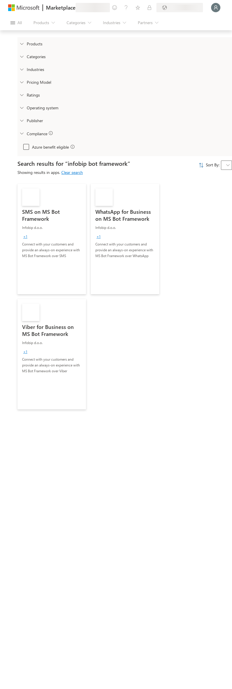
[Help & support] (126, 7)
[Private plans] (149, 7)
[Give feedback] (114, 7)
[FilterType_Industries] (21, 69)
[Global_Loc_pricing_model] (21, 82)
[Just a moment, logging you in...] (216, 7)
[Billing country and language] (179, 7)
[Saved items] (137, 7)
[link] (51, 239)
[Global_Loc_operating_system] (21, 108)
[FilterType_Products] (21, 44)
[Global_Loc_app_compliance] (21, 133)
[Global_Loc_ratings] (21, 95)
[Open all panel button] (16, 22)
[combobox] (226, 165)
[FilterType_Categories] (21, 56)
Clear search (72, 172)
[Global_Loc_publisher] (21, 120)
